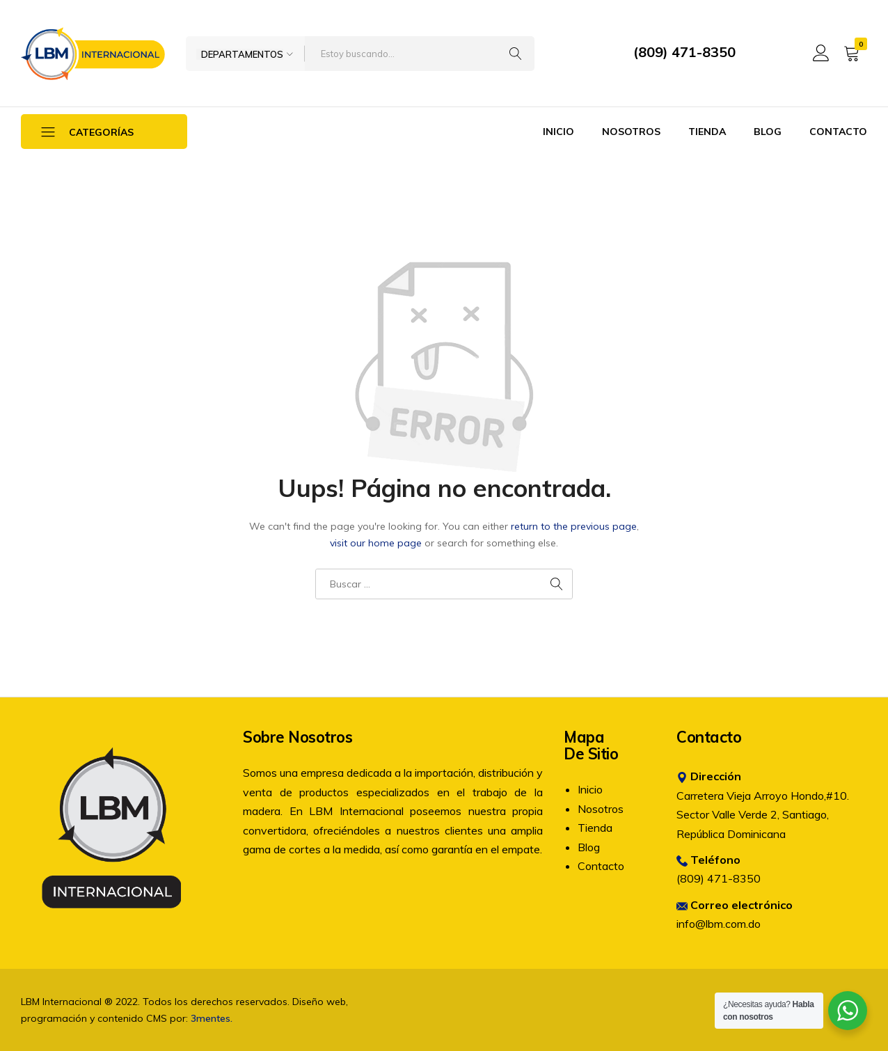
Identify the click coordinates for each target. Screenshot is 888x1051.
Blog (768, 131)
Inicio (558, 131)
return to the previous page (574, 526)
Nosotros (631, 131)
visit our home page (376, 543)
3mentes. (211, 1018)
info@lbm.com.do (718, 924)
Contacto (838, 131)
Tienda (707, 131)
